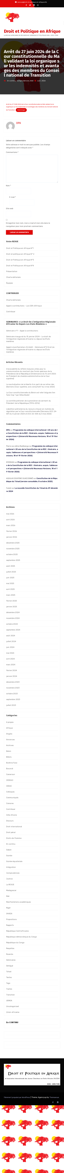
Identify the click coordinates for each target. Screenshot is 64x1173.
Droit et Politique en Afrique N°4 (20, 266)
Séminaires (11, 960)
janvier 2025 (11, 607)
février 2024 (11, 670)
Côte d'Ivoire (11, 815)
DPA (18, 123)
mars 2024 (10, 665)
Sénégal (9, 966)
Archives (10, 745)
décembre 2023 (13, 682)
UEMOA (9, 1001)
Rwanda (9, 954)
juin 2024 (10, 647)
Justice (9, 879)
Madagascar (11, 890)
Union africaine (12, 1012)
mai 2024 (10, 653)
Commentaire (12, 152)
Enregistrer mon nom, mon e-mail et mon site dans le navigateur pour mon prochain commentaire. (28, 224)
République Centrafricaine (17, 931)
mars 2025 (10, 595)
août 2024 (10, 636)
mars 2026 (10, 525)
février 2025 (11, 601)
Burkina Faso (11, 763)
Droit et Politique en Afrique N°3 (20, 260)
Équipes (9, 283)
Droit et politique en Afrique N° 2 (20, 254)
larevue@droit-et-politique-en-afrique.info (31, 2)
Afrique (9, 728)
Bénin (8, 751)
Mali (31, 81)
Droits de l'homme (13, 838)
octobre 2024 (12, 624)
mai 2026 (10, 514)
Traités (9, 989)
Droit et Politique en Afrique (32, 31)
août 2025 (10, 566)
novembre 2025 (13, 549)
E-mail (12, 197)
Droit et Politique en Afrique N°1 (20, 248)
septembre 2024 (13, 630)
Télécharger (21, 110)
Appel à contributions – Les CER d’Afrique (24, 306)
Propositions (11, 919)
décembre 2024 (13, 612)
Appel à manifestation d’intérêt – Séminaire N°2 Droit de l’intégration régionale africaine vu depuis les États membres (30, 349)
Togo (8, 983)
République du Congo (15, 943)
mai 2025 (10, 583)
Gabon (9, 850)
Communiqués (12, 798)
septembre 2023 (13, 699)
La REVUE (10, 885)
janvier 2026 (11, 537)
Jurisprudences (22, 81)
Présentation (11, 271)
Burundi (9, 769)
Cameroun (10, 774)
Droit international (14, 827)
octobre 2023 (12, 694)
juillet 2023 (11, 705)
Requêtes (10, 948)
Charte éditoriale (13, 277)
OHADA (9, 914)
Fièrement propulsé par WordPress (17, 1097)
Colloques (10, 792)
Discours (10, 821)
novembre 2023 (13, 688)
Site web (9, 208)
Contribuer (10, 312)
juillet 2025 (11, 572)
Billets (8, 757)
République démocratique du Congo (21, 937)
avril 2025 (10, 589)
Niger (8, 908)
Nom (8, 186)
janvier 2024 (11, 676)
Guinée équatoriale (14, 861)
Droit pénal (10, 832)
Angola (9, 734)
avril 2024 (10, 659)
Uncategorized (12, 1006)
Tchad (8, 972)
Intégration (11, 867)
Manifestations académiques (18, 902)
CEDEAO (9, 780)
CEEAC (9, 786)
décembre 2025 (13, 543)
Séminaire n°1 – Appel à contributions (22, 331)
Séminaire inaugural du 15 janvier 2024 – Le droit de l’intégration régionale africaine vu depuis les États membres (28, 339)
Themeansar (54, 1097)
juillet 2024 (11, 641)
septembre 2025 (13, 560)
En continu (11, 81)
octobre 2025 (12, 554)
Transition (10, 995)
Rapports (10, 925)
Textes (9, 977)
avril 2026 (10, 520)
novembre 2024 (13, 618)
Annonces (10, 740)
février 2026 (11, 531)
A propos (10, 722)
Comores (10, 803)
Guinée (9, 856)
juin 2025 (10, 578)
